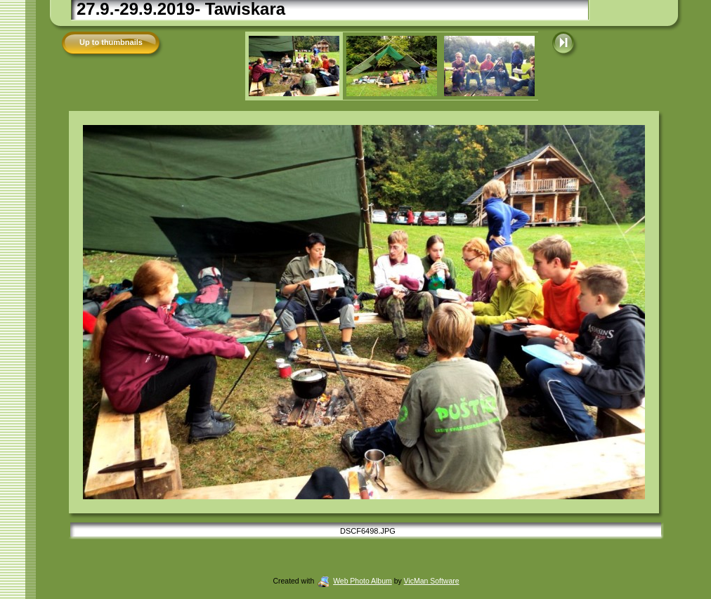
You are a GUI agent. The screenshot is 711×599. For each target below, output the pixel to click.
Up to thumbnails (111, 42)
